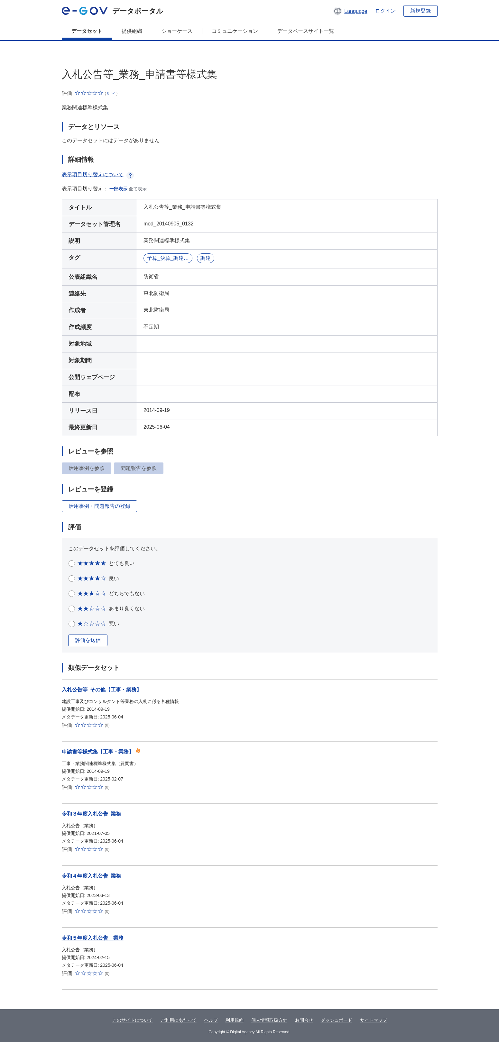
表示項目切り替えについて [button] (98, 174)
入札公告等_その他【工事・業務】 (102, 689)
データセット (86, 31)
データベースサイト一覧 (305, 31)
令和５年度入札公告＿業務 (93, 938)
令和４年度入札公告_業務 (91, 876)
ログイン (385, 11)
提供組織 (132, 31)
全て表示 (138, 188)
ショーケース (177, 31)
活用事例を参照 (87, 468)
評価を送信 (88, 640)
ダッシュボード (336, 1020)
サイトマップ (373, 1020)
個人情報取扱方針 (269, 1020)
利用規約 (235, 1020)
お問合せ (304, 1020)
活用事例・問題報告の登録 (99, 506)
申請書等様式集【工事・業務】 (98, 751)
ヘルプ (211, 1020)
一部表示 (118, 188)
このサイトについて (132, 1020)
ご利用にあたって (179, 1020)
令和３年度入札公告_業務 (91, 814)
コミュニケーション (235, 31)
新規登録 (420, 11)
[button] (350, 11)
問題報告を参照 (139, 468)
